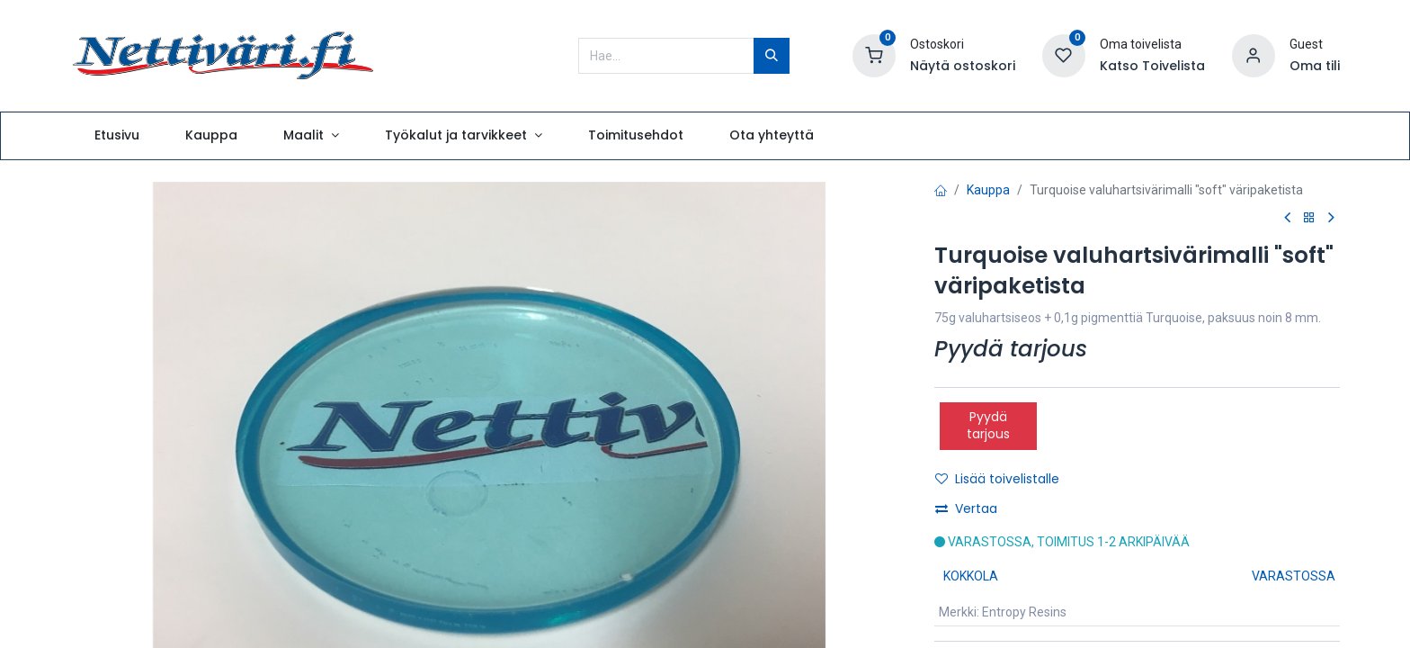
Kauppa (988, 190)
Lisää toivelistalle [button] (997, 479)
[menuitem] (116, 135)
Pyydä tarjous (988, 426)
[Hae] (772, 56)
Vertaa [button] (966, 509)
